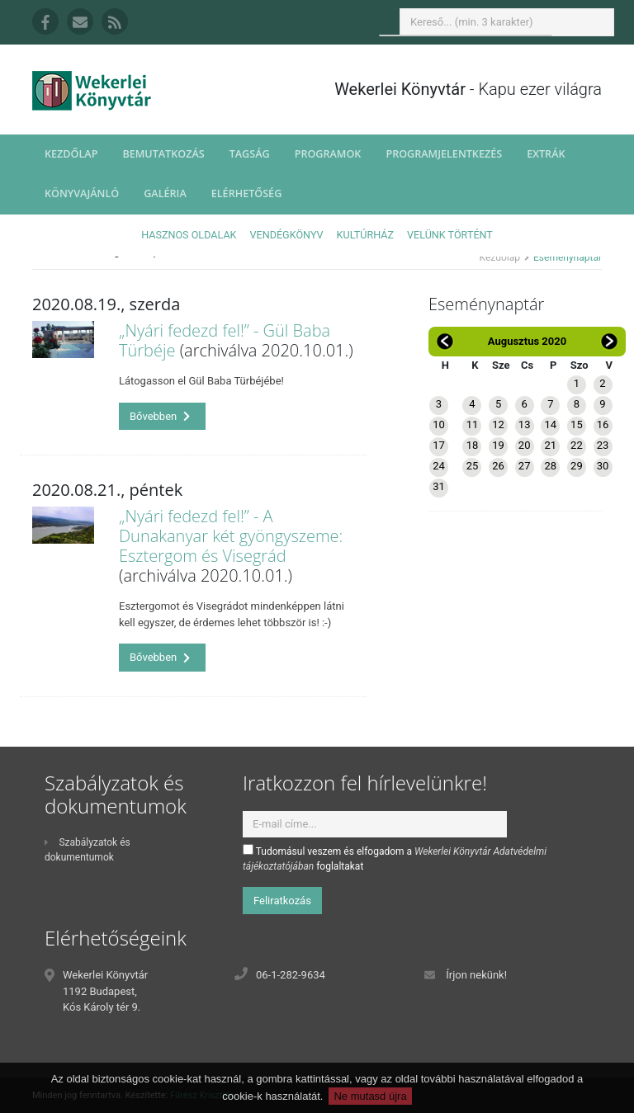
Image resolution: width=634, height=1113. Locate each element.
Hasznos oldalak (188, 235)
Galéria (165, 193)
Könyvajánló (82, 193)
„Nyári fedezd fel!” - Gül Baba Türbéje (224, 340)
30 (603, 466)
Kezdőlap (71, 154)
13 (524, 424)
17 (439, 445)
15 (576, 424)
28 (550, 466)
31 (439, 486)
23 (603, 445)
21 (550, 445)
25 (472, 466)
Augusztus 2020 (527, 341)
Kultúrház (365, 235)
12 (498, 424)
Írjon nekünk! (476, 975)
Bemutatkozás (163, 154)
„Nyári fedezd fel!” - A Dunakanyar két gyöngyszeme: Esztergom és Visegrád (231, 536)
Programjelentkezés (444, 154)
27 (524, 466)
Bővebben (160, 416)
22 (576, 445)
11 (472, 424)
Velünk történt (450, 235)
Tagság (249, 154)
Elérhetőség (246, 193)
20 (524, 445)
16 (603, 424)
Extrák (546, 154)
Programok (328, 154)
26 (498, 466)
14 (550, 424)
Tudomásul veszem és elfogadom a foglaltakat (394, 858)
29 (576, 466)
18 (472, 445)
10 (439, 424)
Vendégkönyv (287, 235)
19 (498, 445)
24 (439, 466)
